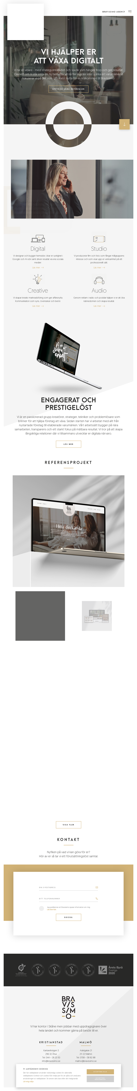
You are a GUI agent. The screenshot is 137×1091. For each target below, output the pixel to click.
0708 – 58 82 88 (87, 1057)
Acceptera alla (100, 1072)
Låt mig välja (28, 1082)
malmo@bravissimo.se (86, 1061)
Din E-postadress (47, 887)
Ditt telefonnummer (49, 899)
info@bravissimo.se (51, 1061)
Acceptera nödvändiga (100, 1078)
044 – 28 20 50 (53, 1057)
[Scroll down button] (124, 124)
